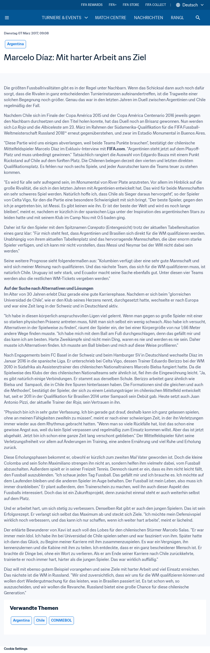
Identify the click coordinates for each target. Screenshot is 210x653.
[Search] (198, 17)
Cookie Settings (16, 649)
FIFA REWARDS (91, 5)
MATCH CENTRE (110, 17)
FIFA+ (112, 5)
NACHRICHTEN (148, 17)
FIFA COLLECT (155, 5)
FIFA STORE (131, 5)
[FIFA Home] (23, 18)
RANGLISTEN (183, 17)
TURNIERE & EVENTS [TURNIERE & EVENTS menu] (65, 18)
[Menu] (7, 18)
